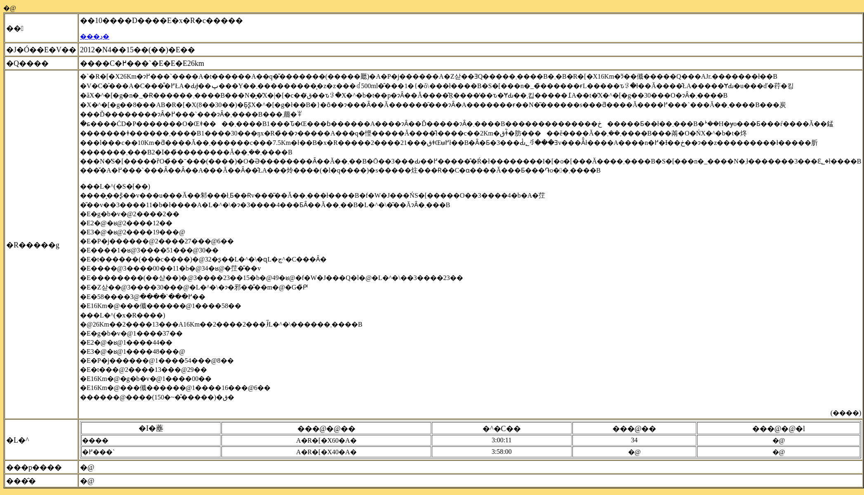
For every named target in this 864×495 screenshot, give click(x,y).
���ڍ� (94, 36)
